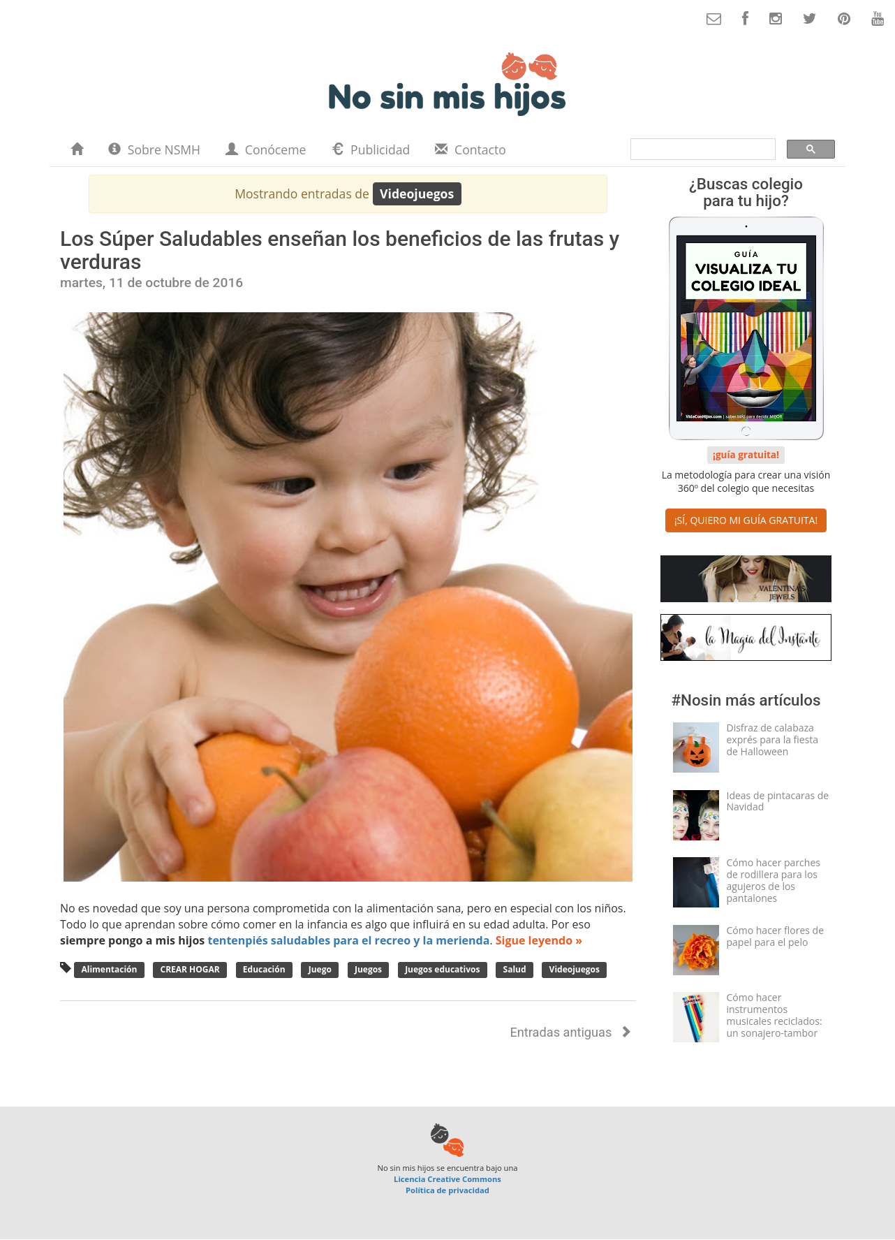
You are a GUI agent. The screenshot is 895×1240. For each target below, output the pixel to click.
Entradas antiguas (570, 1032)
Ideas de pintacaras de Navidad (778, 801)
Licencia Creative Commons (447, 1179)
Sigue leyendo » (539, 940)
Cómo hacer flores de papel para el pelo (775, 936)
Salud (514, 969)
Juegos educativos (442, 969)
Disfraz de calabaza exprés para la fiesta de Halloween (773, 739)
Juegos (368, 969)
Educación (264, 969)
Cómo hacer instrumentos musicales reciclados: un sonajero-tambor (774, 1015)
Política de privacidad (447, 1190)
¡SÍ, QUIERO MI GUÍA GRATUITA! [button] (746, 520)
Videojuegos (574, 969)
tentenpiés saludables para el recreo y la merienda (348, 940)
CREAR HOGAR (189, 969)
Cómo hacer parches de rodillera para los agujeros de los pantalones (773, 880)
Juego (320, 969)
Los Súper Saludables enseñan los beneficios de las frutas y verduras (339, 250)
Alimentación (109, 969)
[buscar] (703, 145)
